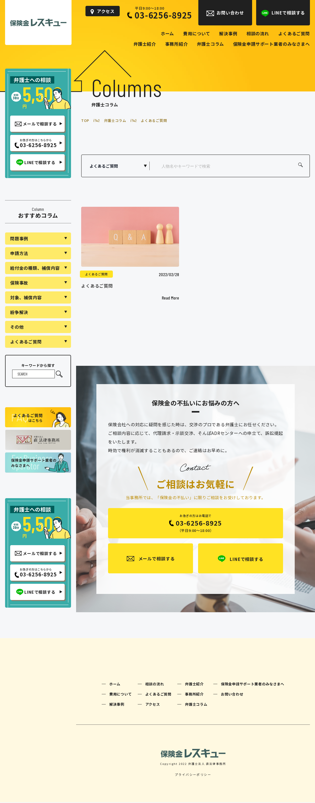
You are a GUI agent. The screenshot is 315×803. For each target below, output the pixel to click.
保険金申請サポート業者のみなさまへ (252, 684)
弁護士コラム (196, 704)
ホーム (114, 684)
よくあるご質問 (96, 274)
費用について (120, 694)
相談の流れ (154, 684)
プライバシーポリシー (193, 775)
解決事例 (116, 704)
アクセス (152, 704)
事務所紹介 (194, 694)
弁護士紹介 (194, 684)
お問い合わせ (232, 694)
